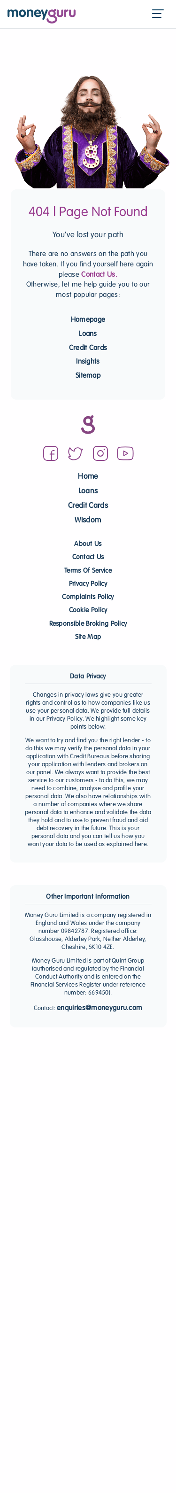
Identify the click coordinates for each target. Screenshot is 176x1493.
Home (88, 477)
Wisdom (88, 521)
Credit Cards (88, 348)
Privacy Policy (88, 584)
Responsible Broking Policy (88, 624)
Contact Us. (99, 275)
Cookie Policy (88, 610)
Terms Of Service (88, 571)
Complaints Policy (88, 597)
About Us (87, 544)
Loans (88, 334)
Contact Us (88, 557)
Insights (88, 361)
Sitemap (88, 376)
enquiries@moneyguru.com (99, 1008)
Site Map (88, 637)
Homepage (88, 320)
